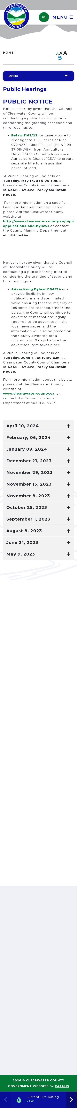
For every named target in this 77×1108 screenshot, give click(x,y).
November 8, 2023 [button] (28, 495)
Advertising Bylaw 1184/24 (36, 289)
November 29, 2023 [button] (29, 472)
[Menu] (61, 17)
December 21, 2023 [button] (29, 460)
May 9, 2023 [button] (20, 554)
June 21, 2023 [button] (22, 542)
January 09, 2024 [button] (26, 449)
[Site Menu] (38, 76)
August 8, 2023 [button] (24, 530)
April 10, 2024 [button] (22, 425)
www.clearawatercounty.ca (28, 393)
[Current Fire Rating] (38, 1100)
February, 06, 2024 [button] (28, 437)
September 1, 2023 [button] (28, 519)
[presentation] (71, 1100)
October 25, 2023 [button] (26, 507)
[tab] (38, 426)
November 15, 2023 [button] (29, 484)
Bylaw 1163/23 (24, 135)
